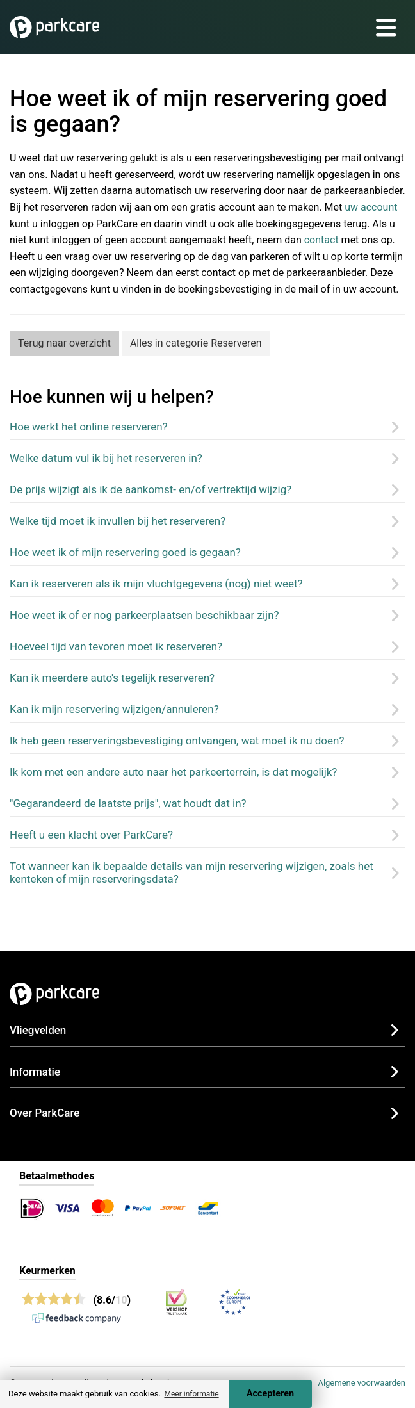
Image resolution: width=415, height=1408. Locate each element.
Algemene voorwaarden (361, 1383)
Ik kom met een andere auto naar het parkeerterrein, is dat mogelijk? (173, 771)
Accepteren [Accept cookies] (270, 1393)
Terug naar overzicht (64, 343)
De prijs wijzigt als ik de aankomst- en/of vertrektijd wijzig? (150, 489)
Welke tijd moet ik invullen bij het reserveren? (117, 520)
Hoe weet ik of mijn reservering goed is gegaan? (125, 552)
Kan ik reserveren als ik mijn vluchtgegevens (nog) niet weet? (156, 583)
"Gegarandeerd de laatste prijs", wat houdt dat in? (128, 803)
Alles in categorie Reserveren (196, 343)
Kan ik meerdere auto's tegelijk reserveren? (112, 677)
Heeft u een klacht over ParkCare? (91, 834)
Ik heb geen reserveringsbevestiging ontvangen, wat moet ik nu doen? (177, 740)
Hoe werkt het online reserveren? (89, 426)
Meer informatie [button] (191, 1393)
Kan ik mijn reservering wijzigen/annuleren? (114, 709)
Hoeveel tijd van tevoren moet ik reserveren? (116, 646)
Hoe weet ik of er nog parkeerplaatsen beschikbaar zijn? (144, 615)
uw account (371, 207)
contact (321, 240)
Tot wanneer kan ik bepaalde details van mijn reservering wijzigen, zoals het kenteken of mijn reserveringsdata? (191, 872)
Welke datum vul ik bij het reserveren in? (106, 458)
